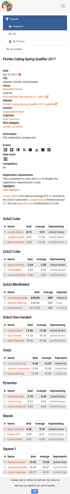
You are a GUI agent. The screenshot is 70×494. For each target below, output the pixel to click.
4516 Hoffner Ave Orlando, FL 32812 (24, 96)
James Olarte (10, 196)
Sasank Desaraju (17, 302)
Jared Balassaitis (17, 297)
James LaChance (13, 126)
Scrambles (14, 49)
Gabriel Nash (14, 307)
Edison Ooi (13, 434)
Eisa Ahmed (14, 335)
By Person (17, 41)
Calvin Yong (14, 401)
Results (12, 18)
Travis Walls (14, 269)
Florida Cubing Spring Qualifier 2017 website (28, 104)
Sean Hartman (11, 119)
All (12, 33)
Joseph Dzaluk (37, 199)
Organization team (13, 111)
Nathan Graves (16, 462)
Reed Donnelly (15, 396)
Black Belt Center (12, 89)
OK (34, 491)
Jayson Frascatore (18, 368)
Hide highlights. (12, 189)
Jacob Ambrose (16, 274)
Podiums (16, 26)
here (39, 178)
